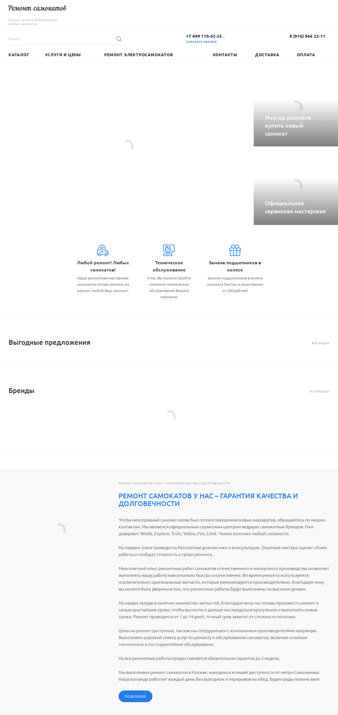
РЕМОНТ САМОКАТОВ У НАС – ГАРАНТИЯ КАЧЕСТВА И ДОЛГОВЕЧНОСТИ (208, 499)
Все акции (320, 343)
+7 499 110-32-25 (204, 36)
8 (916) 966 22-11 (307, 36)
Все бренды (319, 391)
